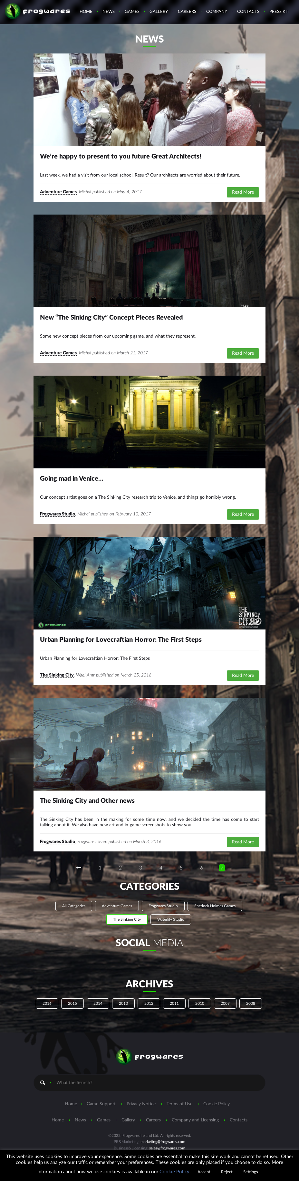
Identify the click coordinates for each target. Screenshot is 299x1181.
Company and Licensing (195, 1120)
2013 (123, 1003)
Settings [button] (250, 1172)
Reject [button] (227, 1172)
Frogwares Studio (57, 514)
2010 (199, 1003)
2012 (148, 1003)
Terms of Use (179, 1104)
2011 (174, 1003)
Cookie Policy (216, 1104)
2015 (72, 1003)
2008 (250, 1003)
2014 (97, 1003)
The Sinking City (57, 675)
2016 (47, 1003)
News (108, 12)
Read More (243, 192)
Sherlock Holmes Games (215, 906)
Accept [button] (204, 1172)
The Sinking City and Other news (87, 801)
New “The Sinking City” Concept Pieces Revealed (111, 317)
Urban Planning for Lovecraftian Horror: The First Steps (121, 640)
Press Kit (279, 12)
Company (216, 12)
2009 (225, 1003)
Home (86, 12)
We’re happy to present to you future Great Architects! (120, 156)
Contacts (248, 12)
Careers (187, 12)
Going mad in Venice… (71, 478)
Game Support (101, 1104)
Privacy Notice (141, 1104)
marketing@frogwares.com (162, 1142)
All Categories (73, 906)
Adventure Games (58, 192)
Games (132, 12)
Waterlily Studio (170, 919)
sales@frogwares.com (167, 1148)
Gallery (159, 12)
